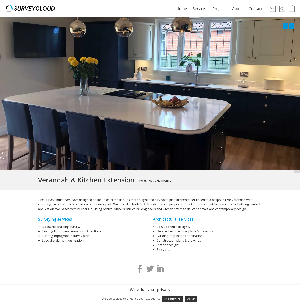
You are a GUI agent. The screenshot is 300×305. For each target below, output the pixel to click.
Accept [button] (191, 298)
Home (181, 8)
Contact (255, 8)
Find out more (172, 298)
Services (200, 8)
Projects (219, 8)
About (237, 8)
